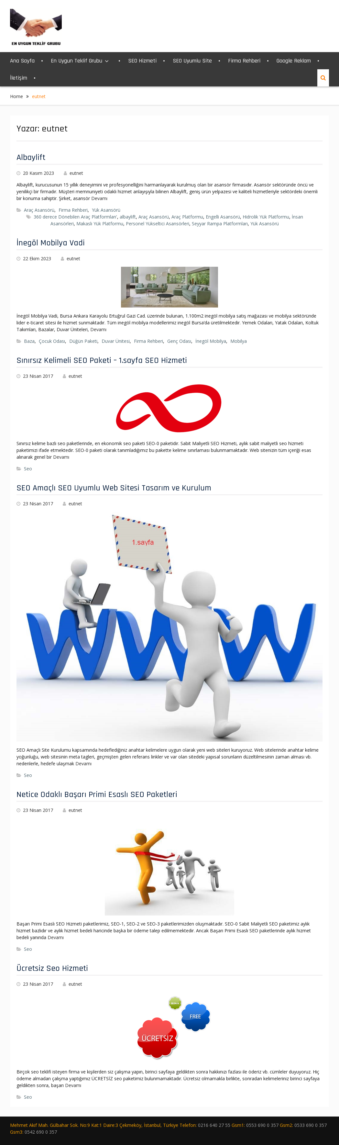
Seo (28, 469)
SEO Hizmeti (142, 60)
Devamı (99, 198)
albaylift (128, 217)
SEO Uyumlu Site (192, 60)
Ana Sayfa (22, 60)
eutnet (76, 173)
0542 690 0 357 (41, 1132)
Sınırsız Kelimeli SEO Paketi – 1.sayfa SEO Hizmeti (101, 360)
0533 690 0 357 (310, 1125)
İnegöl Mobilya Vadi (50, 243)
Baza (29, 341)
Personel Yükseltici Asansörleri (157, 223)
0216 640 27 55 (214, 1125)
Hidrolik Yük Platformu (266, 217)
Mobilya (238, 341)
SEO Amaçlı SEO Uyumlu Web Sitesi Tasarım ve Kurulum (113, 488)
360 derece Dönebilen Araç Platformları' (75, 217)
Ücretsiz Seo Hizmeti (52, 968)
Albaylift (30, 157)
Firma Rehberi (244, 60)
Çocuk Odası (52, 341)
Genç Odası (179, 341)
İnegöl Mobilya (210, 341)
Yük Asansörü (106, 210)
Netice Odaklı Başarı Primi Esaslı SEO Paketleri (96, 794)
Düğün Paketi (83, 341)
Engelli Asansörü (223, 217)
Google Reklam (294, 60)
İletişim (18, 78)
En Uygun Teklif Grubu (76, 60)
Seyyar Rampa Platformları (220, 223)
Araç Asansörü (39, 210)
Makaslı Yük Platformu (99, 223)
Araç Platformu (187, 217)
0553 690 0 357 (262, 1125)
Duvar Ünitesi (116, 341)
